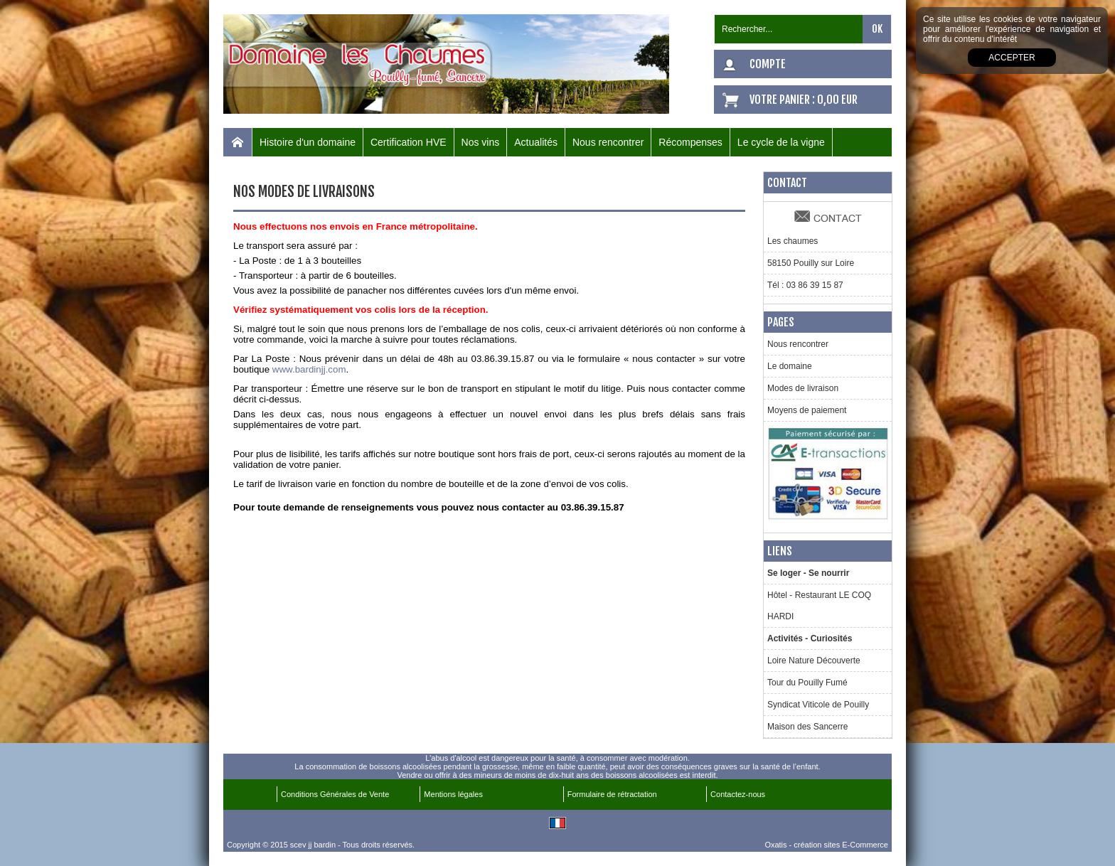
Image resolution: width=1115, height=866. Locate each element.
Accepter (1011, 58)
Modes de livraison (802, 388)
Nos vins (481, 142)
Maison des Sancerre (807, 727)
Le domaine (789, 366)
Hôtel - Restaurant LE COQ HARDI (819, 605)
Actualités (536, 142)
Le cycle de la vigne (781, 142)
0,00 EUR (837, 99)
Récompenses (690, 142)
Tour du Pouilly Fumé (807, 683)
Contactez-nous (737, 794)
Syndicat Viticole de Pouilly (818, 705)
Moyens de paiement (806, 410)
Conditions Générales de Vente (335, 794)
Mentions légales (453, 794)
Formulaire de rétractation (612, 794)
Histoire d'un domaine (308, 142)
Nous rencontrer (608, 142)
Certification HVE (408, 142)
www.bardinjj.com (309, 369)
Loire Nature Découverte (813, 660)
